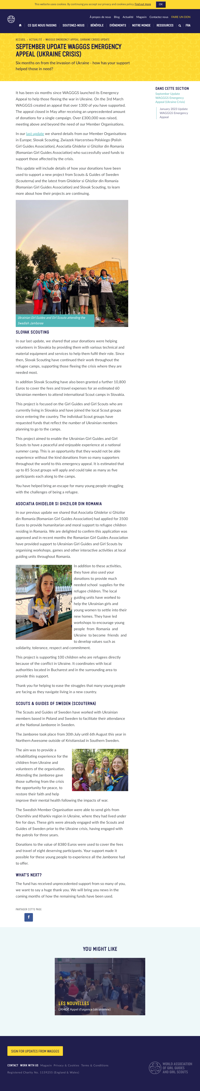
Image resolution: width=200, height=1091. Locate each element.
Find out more (143, 4)
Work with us (29, 1065)
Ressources (165, 25)
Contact (12, 1065)
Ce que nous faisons (42, 25)
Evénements (118, 25)
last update (35, 134)
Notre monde (141, 25)
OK (161, 4)
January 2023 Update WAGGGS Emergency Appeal (174, 113)
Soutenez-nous (73, 25)
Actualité (128, 17)
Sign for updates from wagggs (35, 1051)
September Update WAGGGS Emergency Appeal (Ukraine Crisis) (170, 97)
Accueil (21, 40)
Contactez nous (158, 17)
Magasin (141, 17)
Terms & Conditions (95, 1065)
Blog (117, 17)
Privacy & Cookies (66, 1065)
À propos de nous (100, 17)
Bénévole (96, 25)
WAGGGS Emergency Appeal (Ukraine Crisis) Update (78, 40)
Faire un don (180, 17)
